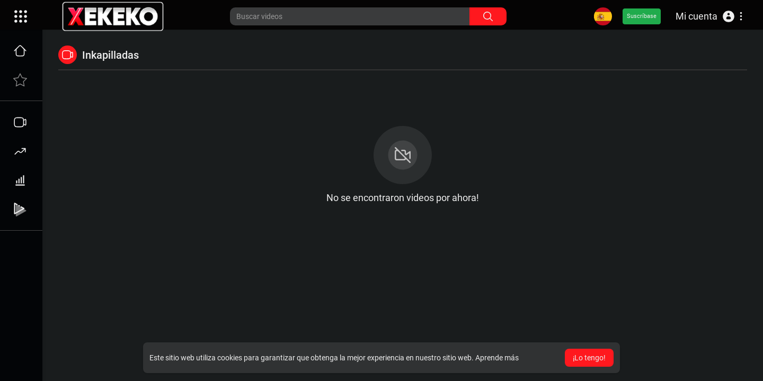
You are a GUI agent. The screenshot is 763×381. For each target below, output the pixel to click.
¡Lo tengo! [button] (589, 357)
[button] (709, 16)
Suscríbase (641, 16)
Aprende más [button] (497, 357)
